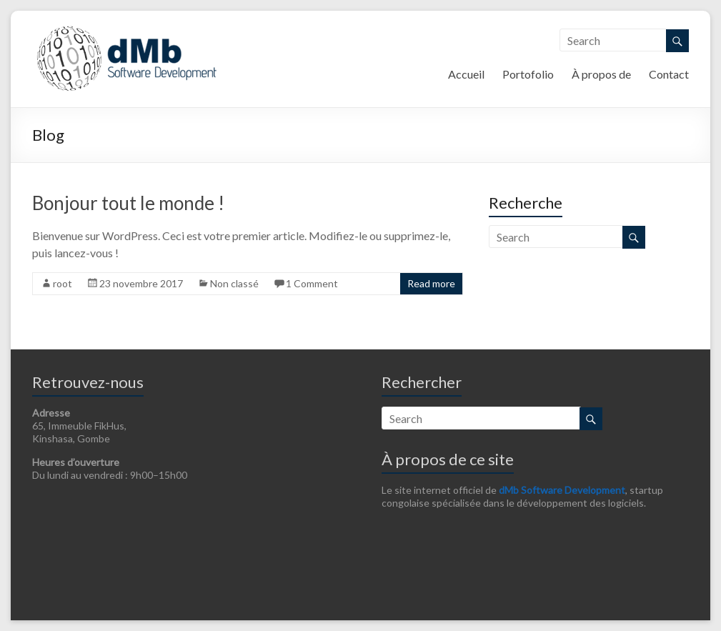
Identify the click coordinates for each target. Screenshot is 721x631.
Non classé (234, 283)
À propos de (601, 74)
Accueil (466, 74)
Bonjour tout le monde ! (128, 203)
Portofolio (528, 74)
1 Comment (312, 283)
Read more (431, 283)
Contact (669, 74)
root (62, 283)
